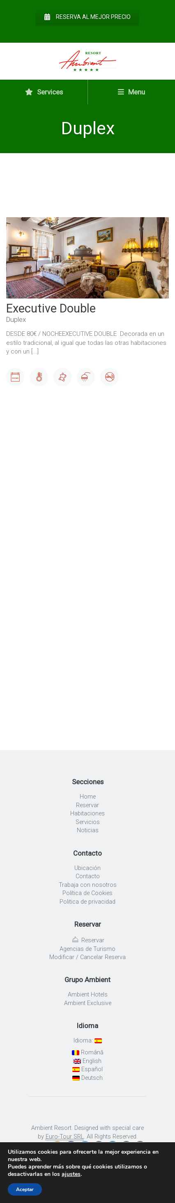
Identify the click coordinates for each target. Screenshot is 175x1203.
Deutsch (87, 1077)
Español (87, 1069)
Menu (131, 92)
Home (88, 796)
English (87, 1061)
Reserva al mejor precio (87, 17)
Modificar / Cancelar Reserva (87, 957)
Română (88, 1052)
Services (44, 92)
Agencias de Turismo (87, 949)
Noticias (88, 830)
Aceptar (25, 1189)
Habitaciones (87, 813)
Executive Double (51, 308)
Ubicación (87, 868)
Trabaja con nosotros (88, 885)
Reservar (87, 805)
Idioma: (88, 1040)
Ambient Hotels (88, 994)
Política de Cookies (87, 893)
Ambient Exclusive (87, 1003)
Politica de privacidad (87, 901)
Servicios (88, 822)
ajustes (71, 1174)
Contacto (88, 876)
